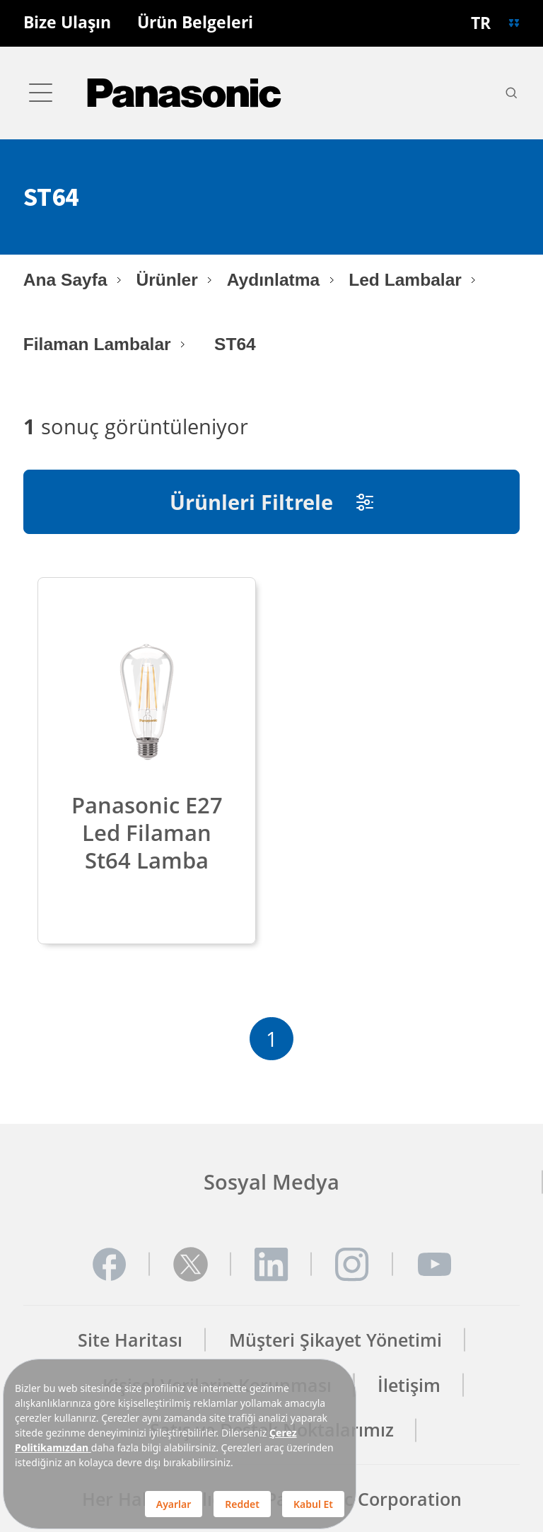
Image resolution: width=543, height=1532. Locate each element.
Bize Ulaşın (67, 23)
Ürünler (166, 279)
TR (481, 23)
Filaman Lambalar (97, 344)
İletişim (409, 1385)
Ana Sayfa (65, 279)
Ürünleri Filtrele (271, 502)
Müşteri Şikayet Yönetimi (335, 1340)
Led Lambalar (405, 279)
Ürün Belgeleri (195, 23)
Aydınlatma (273, 279)
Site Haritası (130, 1340)
